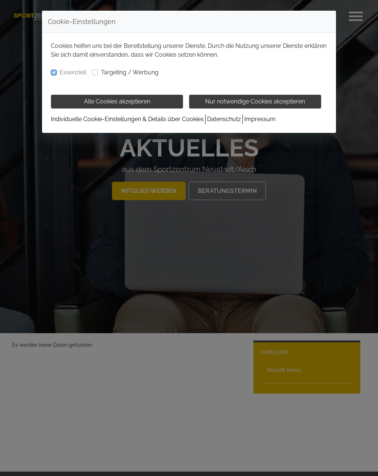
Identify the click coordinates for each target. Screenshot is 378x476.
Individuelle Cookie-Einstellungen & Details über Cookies (127, 119)
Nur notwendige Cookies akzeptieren (255, 101)
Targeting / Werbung (129, 72)
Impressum (260, 119)
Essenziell (73, 72)
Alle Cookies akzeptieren (117, 101)
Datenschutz (224, 119)
